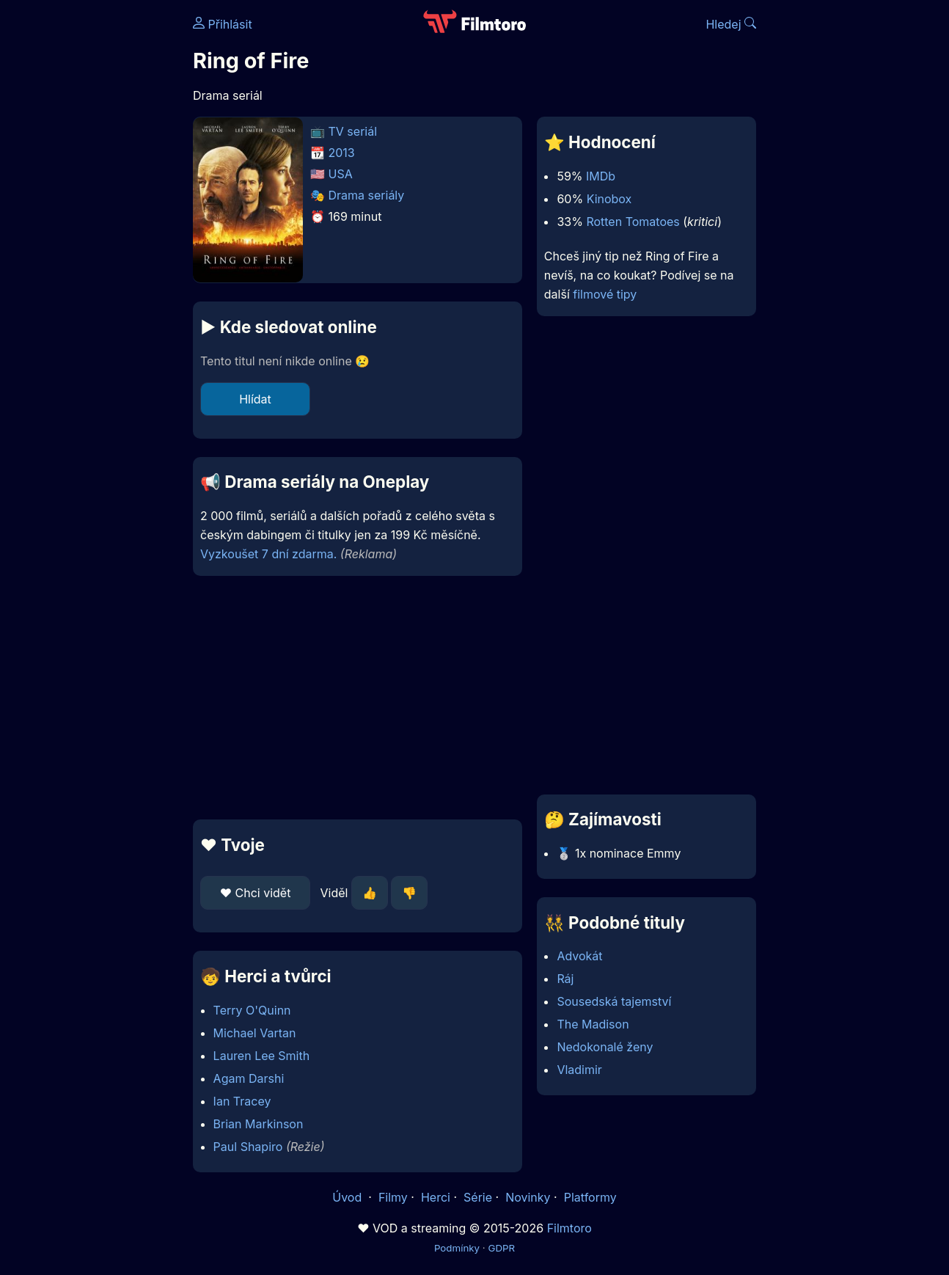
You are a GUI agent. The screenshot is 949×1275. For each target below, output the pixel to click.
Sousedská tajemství (614, 1001)
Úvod (348, 1197)
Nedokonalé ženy (605, 1047)
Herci (435, 1197)
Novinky (527, 1197)
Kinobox (609, 198)
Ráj (565, 978)
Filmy (393, 1197)
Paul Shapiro (248, 1146)
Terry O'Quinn (252, 1010)
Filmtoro (569, 1228)
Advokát (579, 956)
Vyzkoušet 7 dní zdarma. (268, 554)
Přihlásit (222, 24)
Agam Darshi (249, 1078)
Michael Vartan (254, 1033)
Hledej (731, 24)
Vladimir (579, 1069)
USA (341, 174)
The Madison (593, 1024)
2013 (342, 152)
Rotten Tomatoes (632, 221)
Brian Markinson (258, 1124)
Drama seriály (367, 195)
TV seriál (353, 131)
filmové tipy (605, 294)
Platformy (590, 1197)
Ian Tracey (242, 1101)
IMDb (600, 176)
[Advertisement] (357, 697)
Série (477, 1197)
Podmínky (457, 1248)
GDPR (501, 1248)
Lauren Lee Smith (261, 1055)
